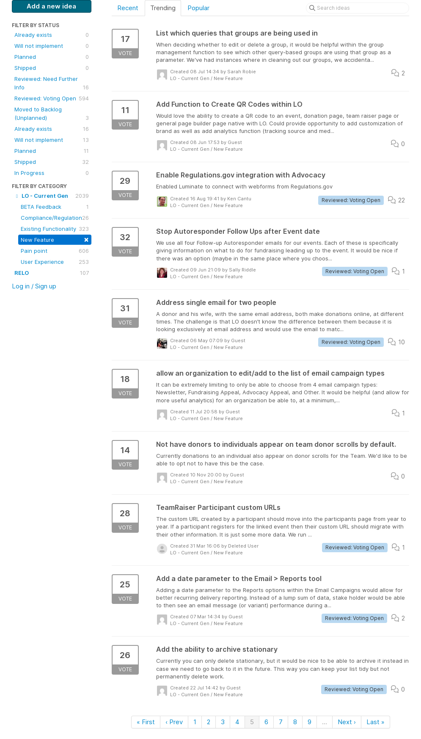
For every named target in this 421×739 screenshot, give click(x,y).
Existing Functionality (55, 228)
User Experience (55, 261)
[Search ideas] (357, 8)
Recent (127, 8)
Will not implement (51, 46)
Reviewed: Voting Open (51, 98)
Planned (51, 57)
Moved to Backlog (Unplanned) (51, 114)
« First (146, 722)
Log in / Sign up (34, 286)
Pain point (55, 250)
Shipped (51, 68)
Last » (375, 722)
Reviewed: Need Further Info (51, 83)
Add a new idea (51, 6)
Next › (347, 722)
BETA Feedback (55, 206)
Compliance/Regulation (55, 217)
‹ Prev (174, 722)
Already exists (51, 34)
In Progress (51, 173)
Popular (198, 8)
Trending (163, 8)
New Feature (55, 239)
